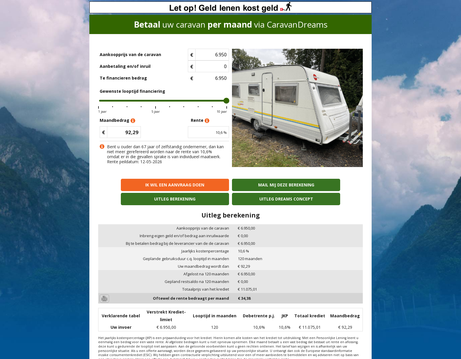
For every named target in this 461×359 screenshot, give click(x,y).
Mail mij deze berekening (197, 185)
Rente (200, 120)
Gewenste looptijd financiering (132, 91)
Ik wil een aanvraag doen (130, 185)
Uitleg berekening (264, 185)
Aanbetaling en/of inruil (125, 66)
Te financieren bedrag (123, 78)
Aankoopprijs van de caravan (130, 54)
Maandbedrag (117, 120)
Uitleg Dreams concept (331, 185)
